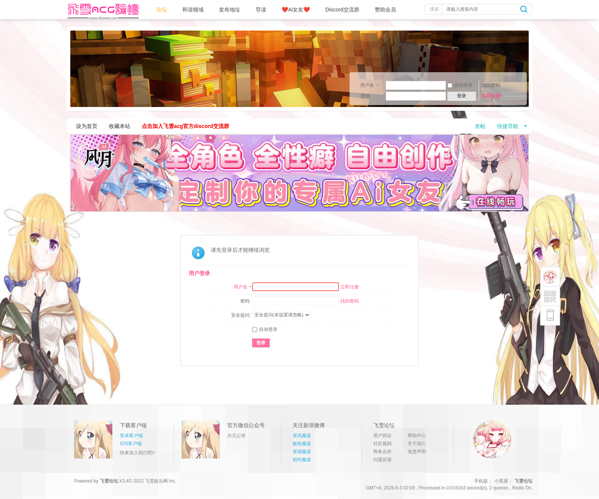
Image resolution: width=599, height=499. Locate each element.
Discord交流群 (342, 9)
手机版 (481, 481)
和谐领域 (193, 9)
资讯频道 (302, 435)
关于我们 (417, 443)
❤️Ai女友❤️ (296, 9)
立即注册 (491, 96)
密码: (245, 301)
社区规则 (382, 443)
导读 (261, 9)
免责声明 (417, 451)
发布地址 (229, 9)
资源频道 (302, 451)
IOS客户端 (131, 443)
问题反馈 (382, 459)
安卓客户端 (131, 435)
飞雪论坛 (109, 481)
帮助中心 (417, 435)
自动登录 (460, 85)
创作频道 (302, 459)
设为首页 (86, 126)
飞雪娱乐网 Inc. (160, 481)
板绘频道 (302, 443)
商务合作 (382, 451)
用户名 (367, 85)
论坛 (161, 9)
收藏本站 (119, 126)
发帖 (480, 126)
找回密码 (491, 85)
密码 (365, 96)
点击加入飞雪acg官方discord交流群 (185, 126)
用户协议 (382, 435)
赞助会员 (385, 9)
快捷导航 (507, 126)
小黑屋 (501, 481)
